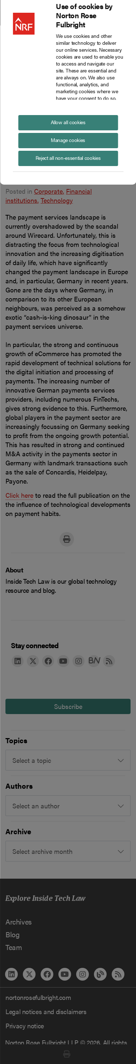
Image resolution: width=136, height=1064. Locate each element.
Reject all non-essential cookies (68, 157)
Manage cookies (68, 139)
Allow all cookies (68, 122)
